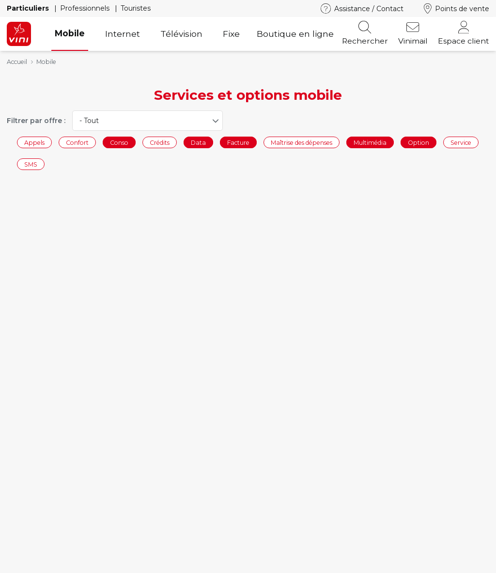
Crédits (160, 142)
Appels (34, 142)
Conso (119, 142)
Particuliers (29, 8)
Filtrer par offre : (36, 120)
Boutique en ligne (295, 34)
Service (460, 142)
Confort (77, 142)
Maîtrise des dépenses (301, 142)
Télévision (181, 34)
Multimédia (370, 142)
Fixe (231, 34)
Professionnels (85, 8)
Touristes (136, 8)
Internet (122, 34)
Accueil (17, 61)
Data (198, 142)
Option (418, 142)
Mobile (70, 33)
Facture (238, 142)
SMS (30, 164)
